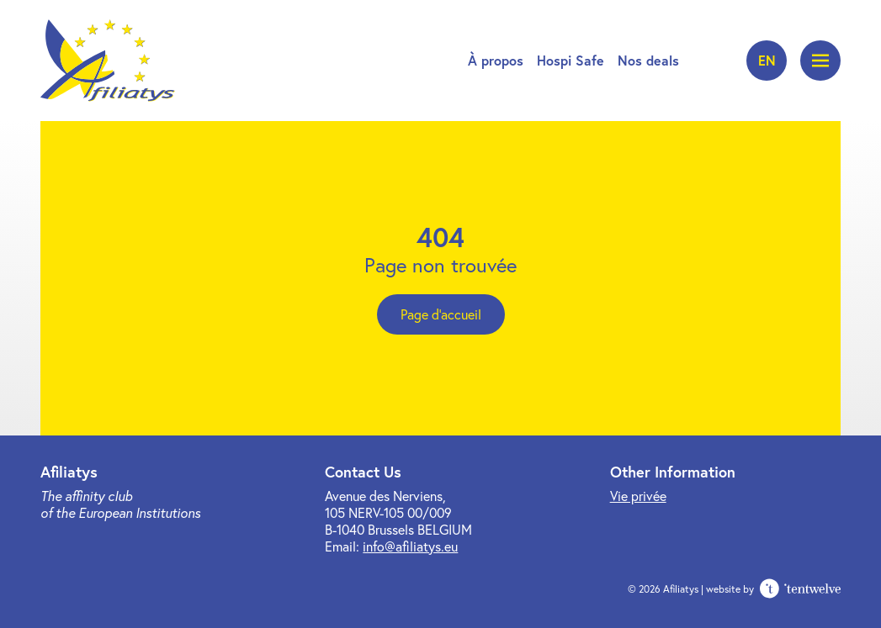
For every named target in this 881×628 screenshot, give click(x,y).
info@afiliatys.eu (410, 546)
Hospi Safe (570, 60)
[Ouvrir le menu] (820, 60)
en (767, 60)
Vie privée (638, 495)
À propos (495, 60)
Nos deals (648, 60)
